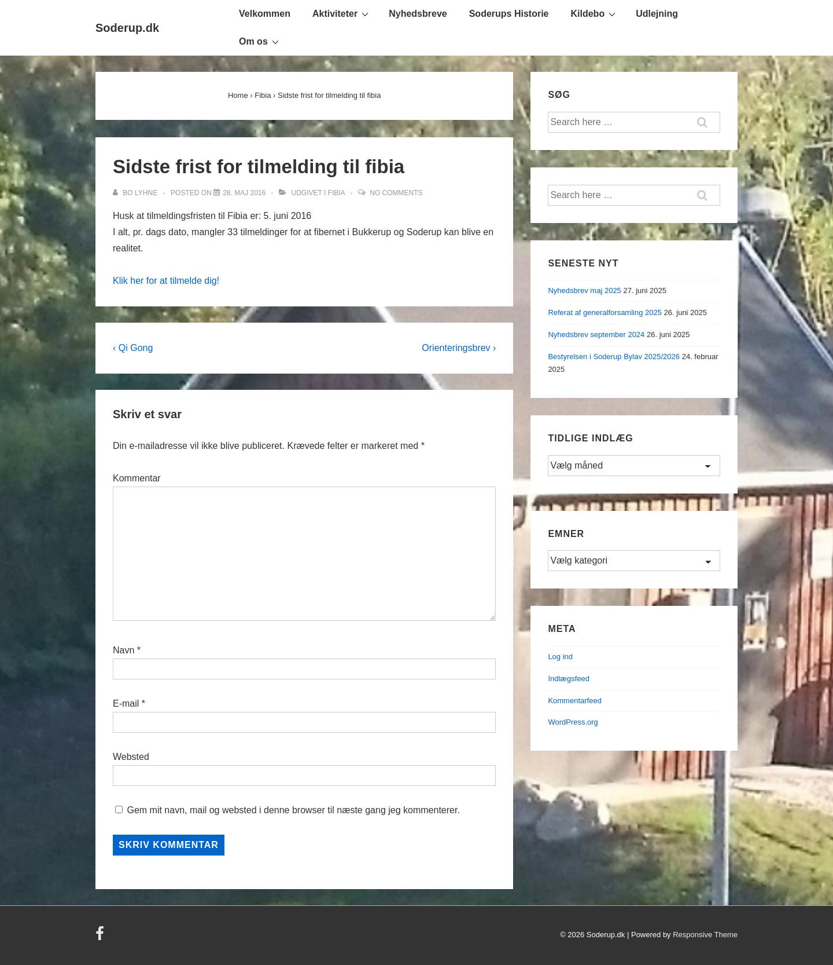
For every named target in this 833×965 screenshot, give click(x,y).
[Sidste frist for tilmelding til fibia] (244, 193)
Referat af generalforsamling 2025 (605, 312)
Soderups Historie (509, 14)
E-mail (126, 703)
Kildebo (595, 13)
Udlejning (657, 14)
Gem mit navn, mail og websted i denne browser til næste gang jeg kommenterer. (293, 810)
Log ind (560, 656)
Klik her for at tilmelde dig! (166, 281)
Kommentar (137, 478)
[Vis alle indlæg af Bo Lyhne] (136, 193)
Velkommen (264, 14)
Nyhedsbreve (418, 14)
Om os (260, 41)
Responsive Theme (705, 934)
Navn (123, 650)
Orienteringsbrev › (459, 348)
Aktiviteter (341, 13)
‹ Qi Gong (133, 348)
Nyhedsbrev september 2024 (596, 334)
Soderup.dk (127, 27)
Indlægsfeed (568, 678)
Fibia (336, 193)
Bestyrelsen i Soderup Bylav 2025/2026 (614, 356)
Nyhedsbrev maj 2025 (584, 290)
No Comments (396, 193)
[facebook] (101, 937)
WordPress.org (573, 722)
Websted (131, 757)
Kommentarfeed (575, 700)
